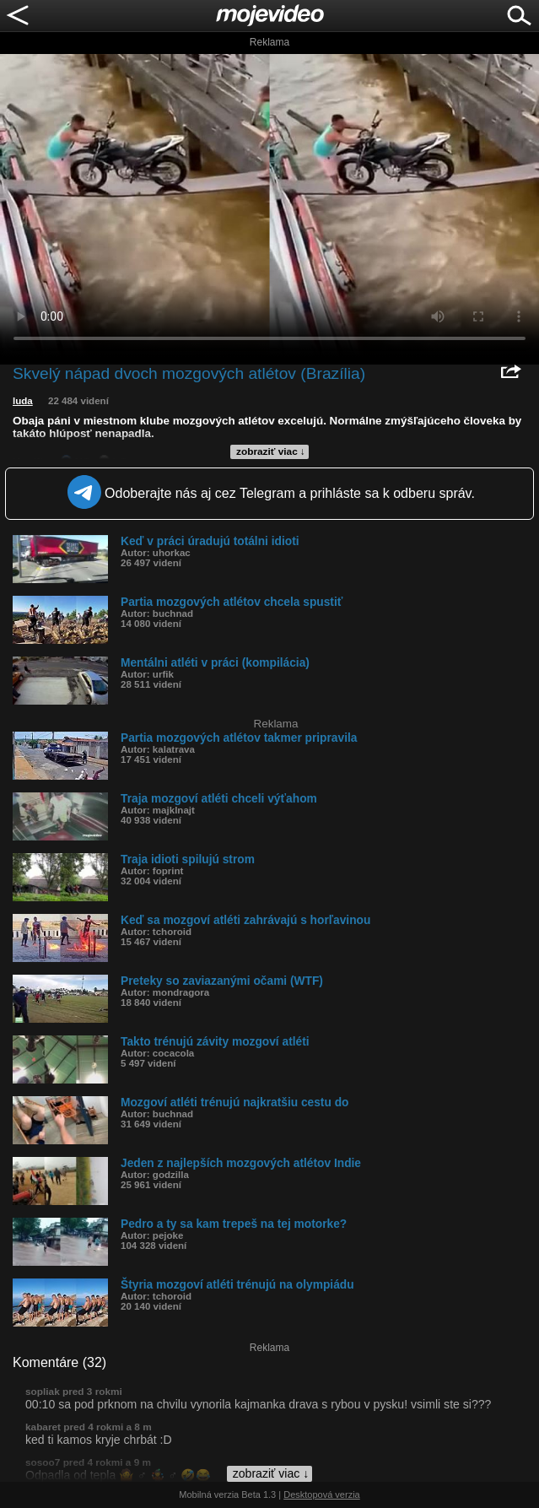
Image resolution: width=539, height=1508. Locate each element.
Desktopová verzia (321, 1494)
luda (23, 401)
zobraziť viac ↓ (270, 451)
